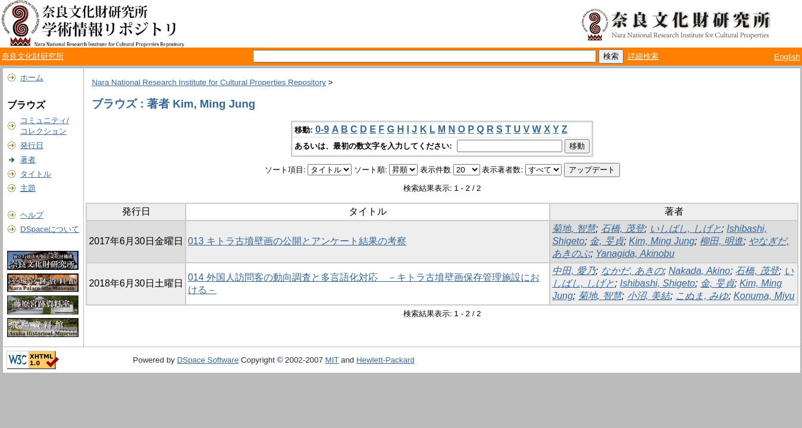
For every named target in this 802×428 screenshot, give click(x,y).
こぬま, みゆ (701, 296)
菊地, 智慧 (574, 229)
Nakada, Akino (699, 271)
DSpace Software (208, 359)
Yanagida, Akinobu (635, 253)
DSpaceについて (49, 229)
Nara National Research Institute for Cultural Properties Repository (208, 82)
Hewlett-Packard (385, 359)
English (787, 56)
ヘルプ (31, 214)
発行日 (31, 145)
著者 (28, 159)
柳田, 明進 (721, 241)
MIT (332, 359)
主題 (28, 188)
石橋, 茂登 (622, 229)
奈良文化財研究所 (33, 56)
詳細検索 (643, 56)
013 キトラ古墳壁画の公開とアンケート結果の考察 (297, 241)
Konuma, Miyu (764, 296)
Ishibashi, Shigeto (657, 283)
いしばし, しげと (686, 229)
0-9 (322, 129)
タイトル (35, 173)
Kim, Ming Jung (661, 241)
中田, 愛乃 (574, 271)
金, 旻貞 (607, 241)
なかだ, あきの (632, 271)
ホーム (31, 77)
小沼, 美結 (649, 296)
